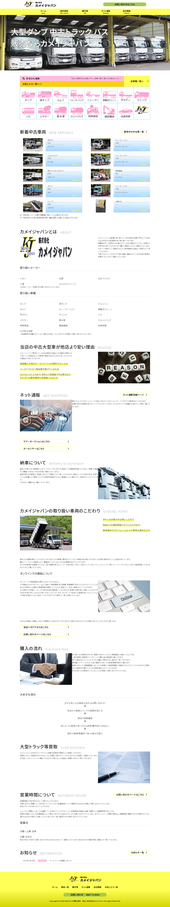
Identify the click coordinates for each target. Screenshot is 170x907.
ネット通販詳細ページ (133, 394)
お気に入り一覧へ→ (32, 83)
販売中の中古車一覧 (134, 131)
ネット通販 (85, 887)
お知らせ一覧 (137, 852)
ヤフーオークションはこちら (36, 441)
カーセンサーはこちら (33, 448)
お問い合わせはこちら (124, 4)
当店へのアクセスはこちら (35, 627)
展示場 (75, 887)
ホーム (55, 887)
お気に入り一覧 (111, 887)
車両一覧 (65, 887)
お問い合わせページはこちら (37, 634)
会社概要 (97, 887)
